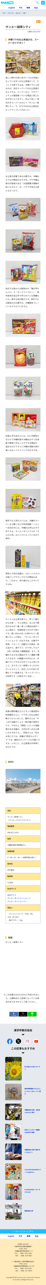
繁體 (28, 7)
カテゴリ (11, 13)
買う (24, 13)
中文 (20, 7)
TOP (3, 13)
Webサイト (11, 895)
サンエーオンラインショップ (18, 898)
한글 (36, 7)
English (11, 7)
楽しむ (18, 13)
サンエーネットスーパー (17, 901)
